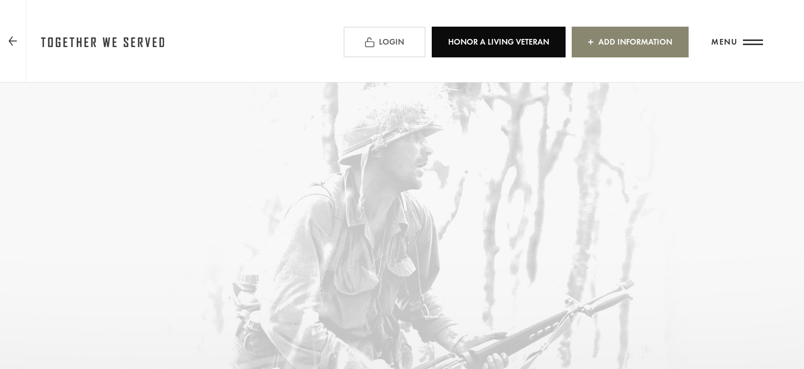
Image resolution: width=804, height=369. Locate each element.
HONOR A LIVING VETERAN (498, 41)
